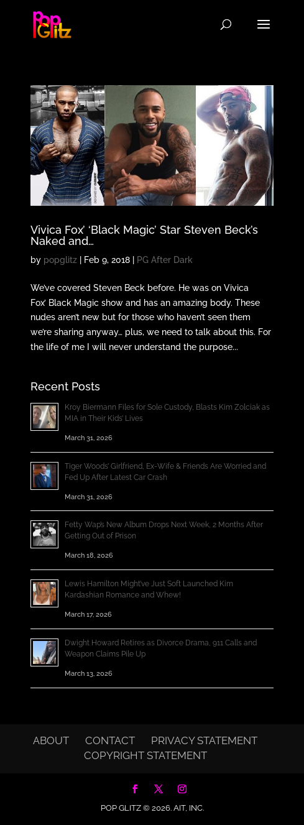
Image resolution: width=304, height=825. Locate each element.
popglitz (60, 260)
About (51, 740)
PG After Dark (165, 260)
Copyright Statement (145, 755)
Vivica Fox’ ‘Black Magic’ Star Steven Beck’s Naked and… (144, 235)
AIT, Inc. (188, 808)
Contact (110, 740)
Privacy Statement (204, 740)
